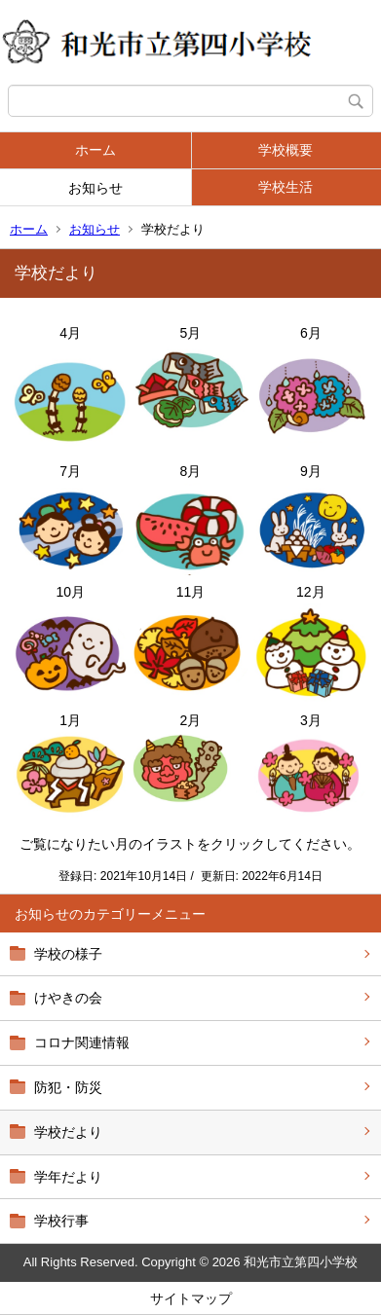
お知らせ (95, 188)
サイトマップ (191, 1298)
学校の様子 (68, 954)
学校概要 (285, 150)
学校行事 (61, 1220)
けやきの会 (68, 997)
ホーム (95, 150)
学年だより (68, 1177)
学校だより (68, 1132)
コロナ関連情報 (82, 1042)
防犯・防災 (68, 1087)
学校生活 (285, 187)
